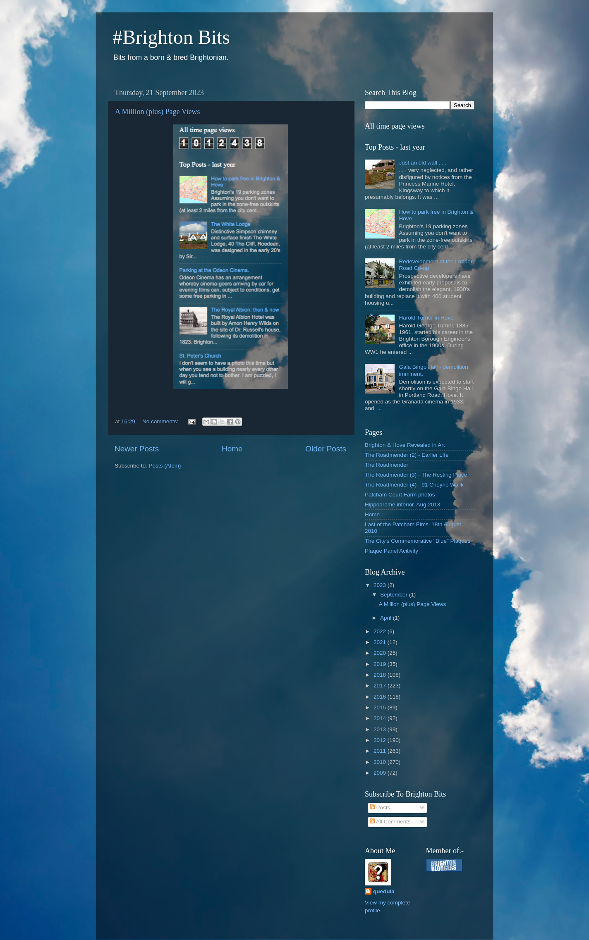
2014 (381, 718)
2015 (381, 707)
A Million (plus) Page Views (157, 111)
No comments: (161, 421)
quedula (384, 891)
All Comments (390, 821)
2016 (381, 697)
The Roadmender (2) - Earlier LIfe (407, 455)
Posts (380, 807)
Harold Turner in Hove (426, 318)
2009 (381, 773)
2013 (381, 729)
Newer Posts (137, 448)
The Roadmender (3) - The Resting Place (416, 475)
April (386, 618)
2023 (381, 585)
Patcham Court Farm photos (400, 494)
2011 (381, 751)
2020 (381, 653)
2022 (381, 631)
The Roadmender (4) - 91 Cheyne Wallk (414, 485)
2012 (381, 740)
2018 (381, 675)
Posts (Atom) (165, 466)
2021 (381, 642)
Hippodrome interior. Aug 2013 (402, 504)
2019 (381, 664)
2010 (381, 762)
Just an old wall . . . (422, 163)
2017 (381, 685)
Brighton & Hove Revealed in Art (405, 445)
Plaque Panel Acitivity (391, 551)
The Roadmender (386, 465)
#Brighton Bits (171, 37)
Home (232, 448)
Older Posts (325, 448)
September (394, 595)
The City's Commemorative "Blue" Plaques (417, 541)
